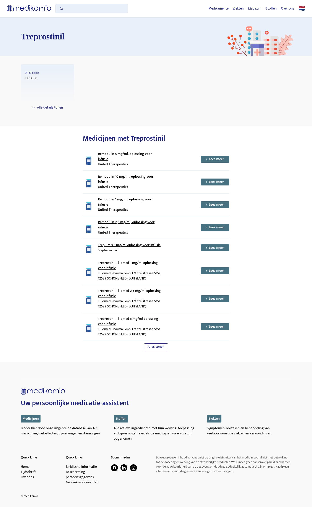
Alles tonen (156, 347)
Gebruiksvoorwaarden (82, 482)
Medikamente (218, 8)
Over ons (287, 8)
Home (25, 467)
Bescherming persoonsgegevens (80, 475)
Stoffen (271, 8)
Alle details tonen (47, 107)
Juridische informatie (81, 467)
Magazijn (255, 8)
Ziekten (238, 8)
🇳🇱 (302, 9)
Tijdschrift (28, 472)
